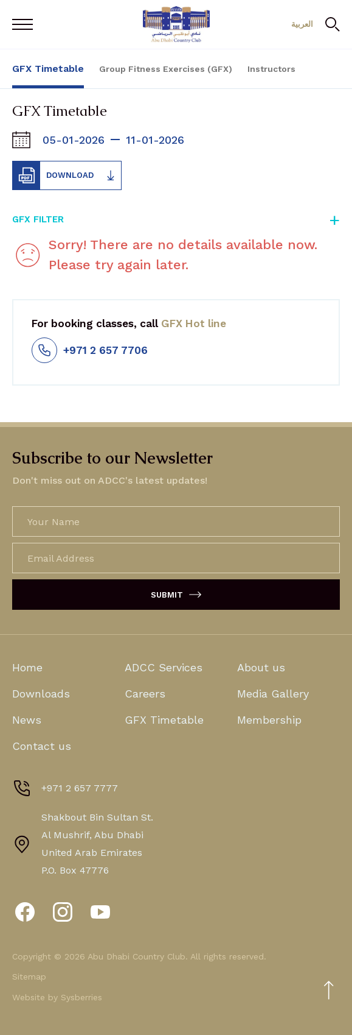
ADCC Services (163, 667)
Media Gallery (273, 693)
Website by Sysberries (57, 997)
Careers (145, 693)
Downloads (41, 693)
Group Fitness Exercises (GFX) (165, 69)
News (26, 719)
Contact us (41, 746)
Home (27, 667)
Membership (269, 719)
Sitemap (29, 976)
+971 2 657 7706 (90, 350)
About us (261, 667)
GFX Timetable (48, 68)
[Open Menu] (25, 24)
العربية (302, 24)
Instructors (271, 69)
